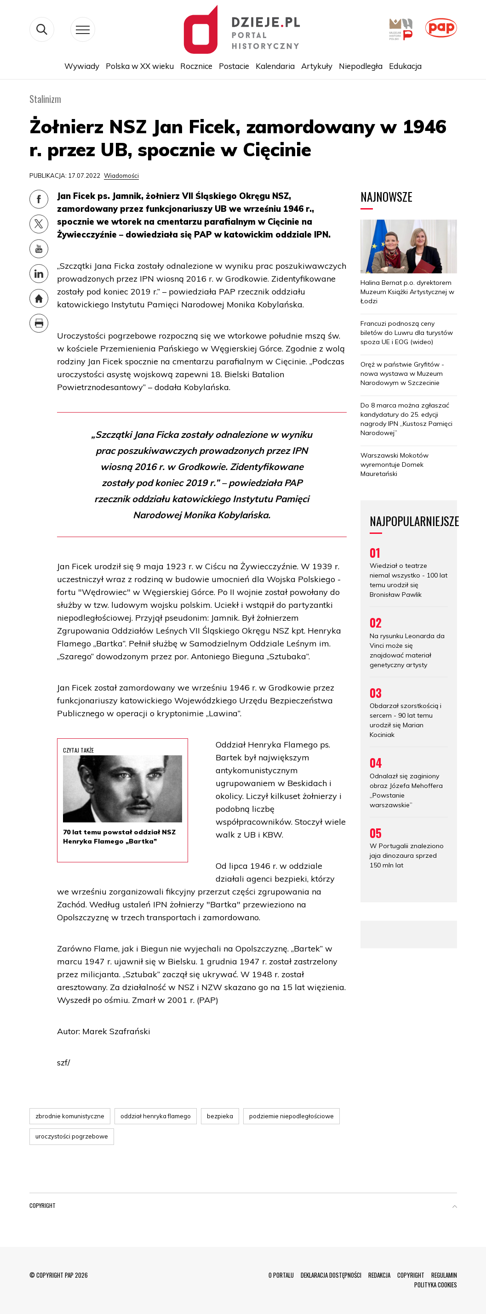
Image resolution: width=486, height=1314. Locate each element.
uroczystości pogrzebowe (71, 1136)
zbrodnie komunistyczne (69, 1116)
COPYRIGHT (410, 1275)
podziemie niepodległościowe (291, 1116)
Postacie (234, 66)
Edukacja (405, 66)
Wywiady (81, 66)
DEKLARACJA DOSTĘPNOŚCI (331, 1275)
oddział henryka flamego (155, 1116)
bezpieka (220, 1116)
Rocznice (196, 66)
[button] (454, 1207)
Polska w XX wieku (140, 66)
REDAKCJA (379, 1275)
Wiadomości (121, 175)
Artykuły (316, 66)
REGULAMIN (444, 1275)
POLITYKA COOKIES (435, 1284)
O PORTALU (281, 1275)
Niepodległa (361, 66)
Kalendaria (275, 66)
